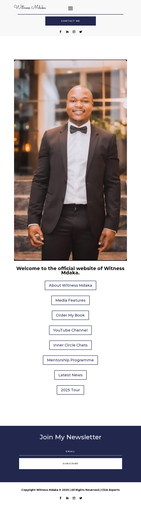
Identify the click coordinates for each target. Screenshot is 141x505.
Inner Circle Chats (70, 345)
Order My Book (70, 315)
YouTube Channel (70, 330)
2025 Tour (70, 390)
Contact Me (70, 21)
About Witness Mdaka (70, 285)
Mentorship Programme (70, 360)
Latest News (70, 375)
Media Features (70, 300)
